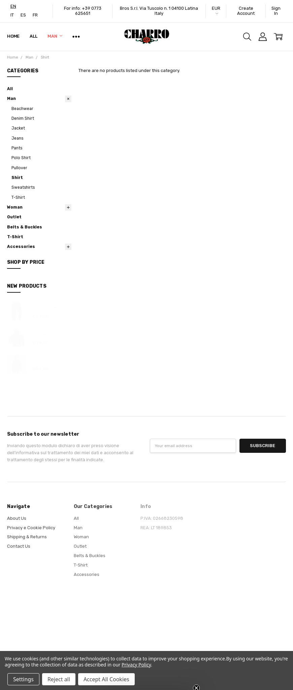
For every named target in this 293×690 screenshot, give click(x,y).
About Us (16, 518)
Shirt (17, 177)
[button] (146, 681)
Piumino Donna (46, 360)
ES (23, 14)
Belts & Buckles (24, 227)
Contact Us (18, 546)
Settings (23, 679)
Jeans (17, 138)
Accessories (21, 246)
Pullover (19, 168)
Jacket (18, 128)
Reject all (58, 679)
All (33, 36)
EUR (216, 10)
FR (35, 14)
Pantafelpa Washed (50, 307)
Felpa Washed (45, 333)
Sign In (276, 11)
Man (54, 36)
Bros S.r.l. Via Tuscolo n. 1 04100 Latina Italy (159, 11)
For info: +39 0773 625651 (82, 11)
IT (12, 14)
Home (13, 36)
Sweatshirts (23, 187)
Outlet (14, 217)
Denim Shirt (22, 118)
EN (13, 6)
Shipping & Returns (27, 536)
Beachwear (22, 108)
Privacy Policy (136, 664)
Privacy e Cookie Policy (31, 527)
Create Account (246, 11)
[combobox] (13, 6)
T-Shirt (18, 197)
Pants (16, 148)
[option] (12, 15)
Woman (15, 207)
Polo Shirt (21, 157)
